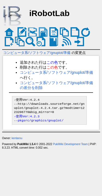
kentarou (17, 138)
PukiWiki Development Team (70, 144)
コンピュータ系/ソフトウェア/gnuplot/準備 (37, 53)
